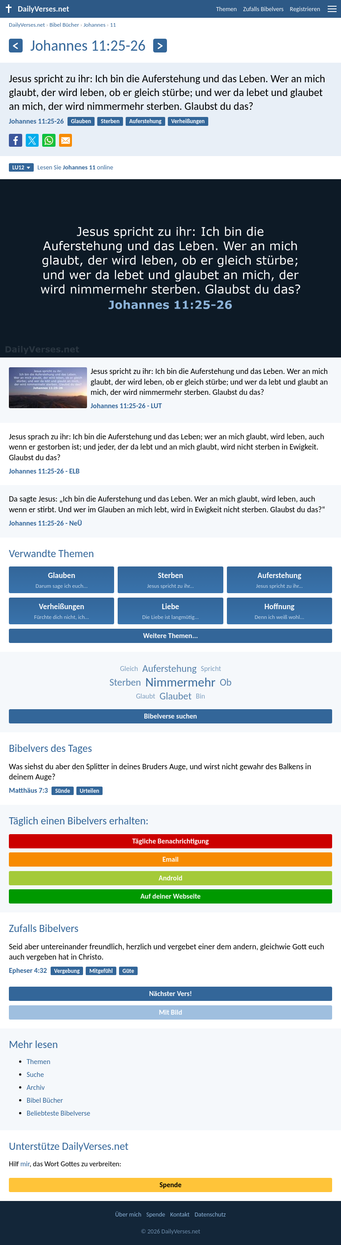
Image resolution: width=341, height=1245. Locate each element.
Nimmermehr (180, 682)
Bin (200, 696)
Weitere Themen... (170, 635)
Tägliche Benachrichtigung (170, 841)
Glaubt (145, 696)
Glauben (81, 121)
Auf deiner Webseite (170, 896)
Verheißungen (188, 121)
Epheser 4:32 (28, 970)
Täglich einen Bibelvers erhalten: (78, 820)
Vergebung (67, 971)
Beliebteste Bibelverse (58, 1113)
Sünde (62, 790)
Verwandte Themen (51, 553)
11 (113, 24)
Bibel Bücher (64, 24)
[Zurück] (16, 45)
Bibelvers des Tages (50, 748)
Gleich (129, 668)
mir (25, 1164)
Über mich (128, 1214)
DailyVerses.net (27, 24)
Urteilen (89, 790)
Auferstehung (145, 121)
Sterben (110, 121)
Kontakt (180, 1214)
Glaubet (175, 696)
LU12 (21, 167)
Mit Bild (170, 1012)
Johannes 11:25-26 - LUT (126, 406)
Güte (128, 971)
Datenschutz (210, 1214)
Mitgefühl (101, 971)
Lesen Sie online (75, 167)
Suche (35, 1074)
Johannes (94, 24)
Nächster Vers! (170, 993)
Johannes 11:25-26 (36, 121)
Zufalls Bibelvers (263, 9)
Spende (170, 1185)
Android (170, 878)
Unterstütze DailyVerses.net (68, 1146)
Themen (226, 9)
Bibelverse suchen (170, 716)
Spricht (211, 668)
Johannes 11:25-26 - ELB (44, 471)
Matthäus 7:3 (28, 790)
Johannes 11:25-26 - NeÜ (45, 523)
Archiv (36, 1087)
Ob (226, 682)
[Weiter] (160, 45)
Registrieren (305, 9)
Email (171, 859)
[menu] (332, 12)
